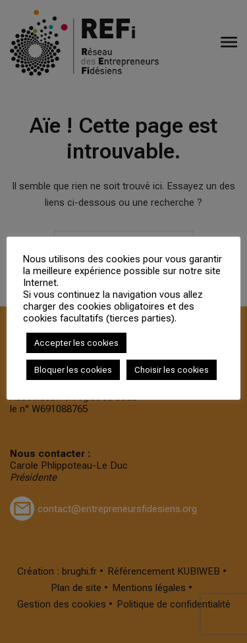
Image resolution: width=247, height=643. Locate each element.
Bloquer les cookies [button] (73, 370)
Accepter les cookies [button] (76, 343)
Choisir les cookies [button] (171, 370)
